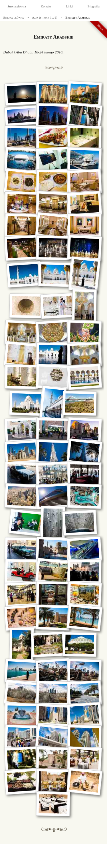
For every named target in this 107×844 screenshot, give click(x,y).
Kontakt (46, 6)
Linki (69, 6)
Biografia (94, 6)
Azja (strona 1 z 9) (44, 17)
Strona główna (16, 6)
